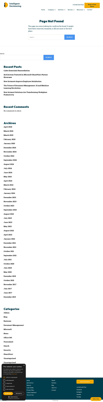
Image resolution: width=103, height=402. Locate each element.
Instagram (79, 392)
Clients (53, 380)
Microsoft (8, 329)
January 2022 (9, 239)
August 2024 (9, 164)
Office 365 (8, 337)
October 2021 (9, 251)
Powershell (8, 342)
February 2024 (9, 189)
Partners (54, 383)
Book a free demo (85, 381)
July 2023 (8, 218)
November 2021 (10, 247)
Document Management (14, 325)
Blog (5, 317)
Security (7, 350)
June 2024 (8, 172)
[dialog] (14, 382)
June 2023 (8, 222)
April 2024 (8, 181)
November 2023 (10, 201)
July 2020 (8, 268)
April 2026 (8, 127)
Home (43, 10)
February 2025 (9, 139)
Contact (89, 10)
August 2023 (9, 214)
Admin (6, 313)
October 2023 (9, 206)
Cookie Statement (31, 392)
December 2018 (10, 276)
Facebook (79, 389)
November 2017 (10, 284)
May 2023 (8, 226)
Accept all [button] (8, 393)
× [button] (24, 365)
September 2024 (10, 160)
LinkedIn (78, 394)
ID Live (4, 400)
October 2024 (9, 156)
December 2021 (10, 243)
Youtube (78, 397)
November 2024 (10, 152)
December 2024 (10, 147)
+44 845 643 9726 (78, 5)
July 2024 (8, 168)
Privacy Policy (30, 390)
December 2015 (10, 297)
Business (7, 321)
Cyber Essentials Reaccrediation (17, 70)
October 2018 (9, 280)
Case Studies (30, 387)
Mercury (29, 385)
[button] (13, 397)
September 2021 (10, 255)
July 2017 (8, 288)
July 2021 (8, 259)
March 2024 (8, 185)
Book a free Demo (92, 5)
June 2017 (8, 293)
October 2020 (9, 264)
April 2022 (8, 235)
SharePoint (8, 354)
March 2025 (8, 135)
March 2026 (8, 131)
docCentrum (30, 383)
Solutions (61, 10)
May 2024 (8, 176)
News (6, 333)
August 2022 (9, 230)
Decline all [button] (19, 393)
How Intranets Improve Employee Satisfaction (22, 81)
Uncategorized (10, 362)
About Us (54, 387)
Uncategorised (10, 358)
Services (70, 10)
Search (2, 53)
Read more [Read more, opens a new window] (14, 374)
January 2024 (9, 193)
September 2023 (10, 210)
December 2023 (10, 197)
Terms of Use (30, 395)
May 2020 (8, 272)
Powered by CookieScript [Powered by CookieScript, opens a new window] (13, 398)
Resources (80, 10)
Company (51, 10)
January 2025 (9, 143)
